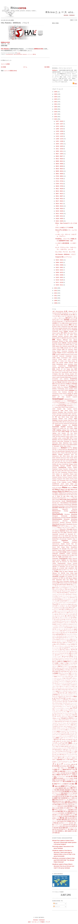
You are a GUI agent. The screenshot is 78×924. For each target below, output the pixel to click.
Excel (58, 380)
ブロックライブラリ (63, 719)
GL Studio (75, 395)
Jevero (56, 423)
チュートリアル (67, 656)
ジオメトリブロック (58, 646)
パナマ (74, 688)
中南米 (42, 922)
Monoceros (63, 457)
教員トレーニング (65, 778)
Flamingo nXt (64, 385)
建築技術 (61, 788)
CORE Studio (56, 357)
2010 (55, 298)
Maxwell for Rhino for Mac (63, 444)
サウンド (54, 641)
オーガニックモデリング (66, 609)
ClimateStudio (70, 352)
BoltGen (71, 341)
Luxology (64, 438)
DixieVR (58, 369)
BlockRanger (55, 341)
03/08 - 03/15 (59, 262)
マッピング (63, 728)
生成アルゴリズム (63, 804)
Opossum (62, 465)
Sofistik (64, 552)
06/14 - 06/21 (59, 191)
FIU (71, 383)
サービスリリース (61, 637)
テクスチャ (58, 664)
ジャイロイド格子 (58, 648)
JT (52, 425)
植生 (60, 801)
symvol (58, 560)
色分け (63, 801)
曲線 (61, 780)
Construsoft (61, 356)
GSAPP (63, 407)
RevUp (53, 487)
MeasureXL (65, 449)
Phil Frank (57, 472)
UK (57, 568)
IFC (56, 417)
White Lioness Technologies (62, 581)
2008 (55, 303)
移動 (72, 764)
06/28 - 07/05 (59, 186)
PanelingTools (62, 467)
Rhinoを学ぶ (63, 529)
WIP (58, 583)
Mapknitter (74, 441)
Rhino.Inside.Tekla (56, 501)
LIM (56, 436)
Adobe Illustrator (56, 324)
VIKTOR (63, 573)
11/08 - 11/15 (59, 138)
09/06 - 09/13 (59, 161)
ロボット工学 (65, 759)
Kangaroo (57, 425)
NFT (53, 462)
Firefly (68, 383)
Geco (59, 392)
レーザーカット (61, 754)
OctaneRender (65, 464)
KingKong (54, 428)
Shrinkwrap (55, 545)
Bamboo (54, 338)
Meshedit (67, 451)
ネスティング (69, 681)
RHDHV (60, 487)
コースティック (60, 629)
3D (74, 311)
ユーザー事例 (67, 743)
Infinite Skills (73, 417)
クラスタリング (59, 624)
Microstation (74, 452)
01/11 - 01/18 (59, 282)
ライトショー (72, 744)
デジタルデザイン (60, 670)
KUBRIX (71, 428)
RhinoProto (65, 520)
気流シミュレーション (60, 776)
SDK (63, 537)
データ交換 (55, 663)
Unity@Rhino (71, 568)
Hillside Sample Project (71, 410)
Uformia (54, 568)
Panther (75, 467)
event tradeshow (64, 378)
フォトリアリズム (57, 706)
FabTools (70, 382)
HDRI (61, 410)
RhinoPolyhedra (55, 520)
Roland (75, 530)
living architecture (62, 436)
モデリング (57, 739)
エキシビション (72, 604)
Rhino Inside (70, 496)
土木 (68, 819)
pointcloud (69, 475)
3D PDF (59, 313)
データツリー (61, 658)
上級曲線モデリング (72, 799)
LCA (68, 433)
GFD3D (69, 393)
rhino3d (63, 501)
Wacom (70, 578)
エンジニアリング (68, 607)
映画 (58, 766)
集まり (69, 798)
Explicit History (63, 380)
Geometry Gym (72, 392)
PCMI (65, 470)
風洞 (71, 826)
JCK (53, 423)
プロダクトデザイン (68, 718)
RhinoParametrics (57, 519)
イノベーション (61, 594)
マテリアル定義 (63, 729)
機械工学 (54, 774)
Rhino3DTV (54, 504)
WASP (53, 579)
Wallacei (75, 578)
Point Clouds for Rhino (59, 475)
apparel (54, 329)
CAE (73, 346)
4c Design (58, 321)
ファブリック (66, 703)
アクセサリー (65, 587)
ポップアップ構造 (69, 724)
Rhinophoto (66, 519)
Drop (53, 372)
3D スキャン (69, 313)
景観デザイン (58, 784)
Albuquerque (65, 326)
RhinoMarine (74, 516)
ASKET (71, 334)
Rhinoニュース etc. (60, 12)
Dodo (72, 369)
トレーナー (59, 678)
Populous (54, 478)
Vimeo (67, 573)
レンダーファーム (70, 756)
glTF (59, 396)
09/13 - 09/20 (59, 158)
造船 (58, 811)
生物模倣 (65, 806)
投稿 (55, 903)
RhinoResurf (74, 520)
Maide (69, 439)
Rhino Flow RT (66, 494)
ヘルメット (60, 723)
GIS (67, 395)
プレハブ (64, 715)
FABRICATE (64, 382)
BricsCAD (74, 343)
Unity (66, 568)
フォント (64, 706)
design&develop (62, 365)
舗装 (53, 829)
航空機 (64, 791)
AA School (69, 321)
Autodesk (54, 336)
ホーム (25, 67)
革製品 (73, 769)
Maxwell (54, 444)
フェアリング (68, 704)
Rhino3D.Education (71, 501)
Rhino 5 (25, 54)
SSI (70, 555)
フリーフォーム (58, 713)
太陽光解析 (70, 813)
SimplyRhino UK (56, 548)
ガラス (72, 621)
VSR (67, 578)
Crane (69, 359)
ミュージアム (57, 733)
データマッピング (69, 659)
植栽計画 (57, 801)
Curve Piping (67, 361)
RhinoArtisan (55, 506)
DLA (65, 369)
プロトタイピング (59, 721)
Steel (72, 555)
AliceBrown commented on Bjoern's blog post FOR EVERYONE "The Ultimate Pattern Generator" (63, 860)
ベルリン (65, 723)
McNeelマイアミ (66, 448)
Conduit (75, 354)
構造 (58, 790)
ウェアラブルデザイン (72, 602)
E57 (60, 372)
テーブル (70, 663)
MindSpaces (67, 454)
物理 (64, 827)
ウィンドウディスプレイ (61, 602)
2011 (55, 295)
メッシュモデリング (70, 736)
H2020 (53, 408)
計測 (70, 783)
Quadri (62, 483)
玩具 (64, 773)
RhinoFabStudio (57, 514)
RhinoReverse (55, 522)
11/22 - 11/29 (59, 133)
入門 (76, 821)
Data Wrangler (59, 362)
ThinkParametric (61, 563)
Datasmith (71, 362)
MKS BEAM (63, 456)
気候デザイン (69, 774)
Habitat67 (59, 408)
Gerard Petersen (63, 393)
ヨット (59, 744)
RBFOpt (61, 485)
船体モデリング (71, 808)
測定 (66, 811)
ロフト (70, 758)
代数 (74, 813)
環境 (61, 771)
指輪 (63, 796)
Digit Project (61, 367)
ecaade (70, 372)
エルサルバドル (58, 607)
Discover (75, 367)
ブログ (70, 715)
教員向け (72, 778)
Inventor (65, 420)
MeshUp (72, 451)
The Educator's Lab (64, 561)
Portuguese (59, 478)
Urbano (60, 569)
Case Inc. (71, 347)
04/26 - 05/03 (59, 208)
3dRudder (66, 314)
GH (72, 393)
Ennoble (65, 375)
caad (76, 344)
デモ (59, 673)
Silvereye (75, 545)
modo (75, 456)
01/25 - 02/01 (59, 277)
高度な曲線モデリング (67, 793)
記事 (69, 776)
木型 (76, 829)
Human (54, 413)
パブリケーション (67, 691)
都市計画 (64, 819)
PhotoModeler (64, 472)
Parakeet (60, 469)
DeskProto (54, 367)
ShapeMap (74, 540)
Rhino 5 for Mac (65, 489)
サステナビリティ (72, 641)
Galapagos (71, 390)
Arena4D (71, 331)
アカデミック (58, 587)
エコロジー (62, 606)
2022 (55, 101)
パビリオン (71, 689)
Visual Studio (68, 574)
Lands (59, 431)
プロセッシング (56, 718)
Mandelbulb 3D (68, 441)
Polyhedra (70, 477)
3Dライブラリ (60, 319)
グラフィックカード (68, 624)
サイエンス (74, 639)
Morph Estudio (70, 457)
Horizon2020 (70, 412)
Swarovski (75, 558)
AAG (76, 321)
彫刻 (73, 816)
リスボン (70, 749)
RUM (61, 532)
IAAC (60, 415)
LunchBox (54, 438)
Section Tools (74, 537)
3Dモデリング (70, 318)
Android (60, 328)
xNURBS (75, 582)
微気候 (61, 826)
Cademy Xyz (58, 346)
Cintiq (75, 351)
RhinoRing (62, 522)
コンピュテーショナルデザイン (64, 633)
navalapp (72, 459)
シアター (70, 642)
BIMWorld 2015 (5, 42)
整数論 (56, 804)
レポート (64, 756)
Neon (53, 460)
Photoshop (70, 472)
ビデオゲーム (59, 700)
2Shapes (70, 311)
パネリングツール (62, 689)
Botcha (60, 343)
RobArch (57, 530)
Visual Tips (74, 574)
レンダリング (59, 758)
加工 (59, 767)
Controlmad (68, 356)
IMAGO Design (65, 417)
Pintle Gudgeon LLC (57, 474)
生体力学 (70, 804)
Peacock (69, 470)
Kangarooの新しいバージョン (63, 257)
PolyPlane (75, 477)
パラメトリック (62, 693)
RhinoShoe (74, 522)
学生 (55, 771)
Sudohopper (55, 558)
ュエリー (55, 744)
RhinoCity (74, 509)
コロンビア (62, 631)
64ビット (63, 321)
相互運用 (70, 809)
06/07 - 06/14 (59, 193)
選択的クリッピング (63, 809)
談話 (65, 814)
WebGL (72, 579)
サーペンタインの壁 (67, 639)
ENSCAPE (70, 375)
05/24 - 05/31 (59, 198)
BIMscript (65, 339)
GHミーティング (61, 395)
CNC (54, 354)
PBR (62, 470)
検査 (65, 788)
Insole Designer (68, 418)
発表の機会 (73, 824)
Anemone (65, 328)
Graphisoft (74, 396)
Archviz (60, 331)
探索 (53, 814)
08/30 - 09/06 (59, 163)
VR (62, 578)
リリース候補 (74, 751)
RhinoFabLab (73, 512)
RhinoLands (64, 516)
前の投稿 (47, 67)
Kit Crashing (60, 428)
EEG (76, 373)
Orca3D (69, 465)
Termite (57, 561)
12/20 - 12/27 (59, 123)
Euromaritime (55, 378)
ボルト (62, 726)
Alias (69, 326)
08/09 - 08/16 (59, 171)
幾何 (71, 773)
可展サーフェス (64, 767)
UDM (76, 566)
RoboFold (62, 531)
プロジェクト (64, 716)
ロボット (74, 758)
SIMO (58, 547)
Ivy (73, 421)
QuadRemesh (55, 483)
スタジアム (74, 651)
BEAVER (64, 338)
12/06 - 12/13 (59, 128)
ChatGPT (59, 351)
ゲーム (75, 627)
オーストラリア (60, 611)
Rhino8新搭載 (67, 504)
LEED (68, 434)
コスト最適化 (74, 629)
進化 (69, 801)
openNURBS (55, 465)
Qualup (67, 483)
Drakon (72, 370)
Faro (76, 382)
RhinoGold (74, 514)
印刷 (55, 766)
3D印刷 (66, 320)
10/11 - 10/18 (59, 148)
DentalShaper (59, 364)
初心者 (75, 798)
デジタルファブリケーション (62, 671)
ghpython (54, 395)
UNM (76, 568)
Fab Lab (54, 382)
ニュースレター (73, 680)
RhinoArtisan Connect (64, 506)
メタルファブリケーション (67, 734)
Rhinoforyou (67, 514)
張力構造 (69, 816)
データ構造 (60, 663)
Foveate (54, 390)
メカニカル (71, 733)
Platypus (72, 474)
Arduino (66, 331)
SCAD (66, 535)
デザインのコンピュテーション (60, 668)
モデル (63, 739)
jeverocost (61, 423)
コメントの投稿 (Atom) (10, 70)
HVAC (69, 413)
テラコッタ (63, 673)
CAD (53, 346)
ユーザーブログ (66, 741)
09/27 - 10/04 (59, 153)
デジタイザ (71, 668)
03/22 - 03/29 (59, 221)
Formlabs (71, 388)
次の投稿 (3, 67)
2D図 (66, 311)
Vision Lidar (62, 574)
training (62, 565)
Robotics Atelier (69, 530)
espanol (54, 377)
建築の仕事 (58, 786)
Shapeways (66, 542)
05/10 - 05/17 (59, 203)
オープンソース (73, 611)
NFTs (56, 462)
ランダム (59, 748)
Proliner (71, 480)
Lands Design (65, 431)
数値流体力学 (71, 802)
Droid (76, 370)
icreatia (72, 415)
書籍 (53, 799)
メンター (61, 737)
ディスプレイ (55, 658)
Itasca (71, 421)
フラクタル (65, 710)
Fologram (66, 387)
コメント (56, 906)
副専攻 (74, 826)
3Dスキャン (71, 316)
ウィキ (53, 602)
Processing (62, 480)
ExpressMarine (71, 380)
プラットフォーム (59, 711)
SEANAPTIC (68, 537)
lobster (67, 436)
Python (74, 482)
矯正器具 (58, 780)
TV (58, 566)
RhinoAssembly (73, 506)
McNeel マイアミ (72, 446)
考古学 (56, 791)
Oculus (75, 464)
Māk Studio (74, 439)
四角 (61, 796)
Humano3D (59, 413)
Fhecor (64, 383)
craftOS (65, 359)
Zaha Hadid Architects (61, 584)
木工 (53, 831)
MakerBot (54, 441)
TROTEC (54, 566)
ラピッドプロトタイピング (63, 746)
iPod (76, 420)
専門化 (65, 808)
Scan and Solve (73, 535)
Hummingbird (65, 413)
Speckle (54, 555)
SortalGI (68, 553)
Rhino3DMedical (64, 502)
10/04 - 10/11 (59, 151)
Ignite (59, 417)
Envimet (75, 375)
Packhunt (74, 465)
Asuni (75, 334)
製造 (71, 806)
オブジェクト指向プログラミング (68, 612)
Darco (53, 362)
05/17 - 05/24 (59, 201)
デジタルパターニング (71, 669)
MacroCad (60, 439)
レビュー (59, 756)
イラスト (74, 594)
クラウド (73, 622)
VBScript (54, 573)
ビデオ (54, 700)
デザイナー (54, 666)
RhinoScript (68, 522)
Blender (75, 339)
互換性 (67, 788)
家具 (69, 768)
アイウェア (69, 586)
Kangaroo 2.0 (66, 425)
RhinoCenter (68, 507)
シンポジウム (61, 649)
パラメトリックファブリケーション (68, 694)
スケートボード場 (67, 651)
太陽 (65, 813)
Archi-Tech (69, 329)
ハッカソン (67, 686)
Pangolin (70, 467)
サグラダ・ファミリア (61, 641)
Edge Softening (65, 373)
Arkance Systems (56, 333)
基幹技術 (68, 773)
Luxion (59, 438)
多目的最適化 (61, 813)
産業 (59, 796)
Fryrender (58, 390)
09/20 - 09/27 (59, 156)
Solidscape (55, 553)
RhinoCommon (56, 511)
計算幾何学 (65, 783)
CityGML (54, 352)
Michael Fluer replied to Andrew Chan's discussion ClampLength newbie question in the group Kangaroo (64, 842)
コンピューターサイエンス (62, 632)
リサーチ (65, 749)
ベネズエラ (54, 723)
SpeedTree (59, 555)
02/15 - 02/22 (59, 270)
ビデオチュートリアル (69, 700)
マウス (75, 726)
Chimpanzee (64, 351)
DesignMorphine (72, 366)
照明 (60, 799)
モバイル (73, 739)
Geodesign (64, 392)
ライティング (65, 745)
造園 (56, 811)
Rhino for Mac (61, 496)
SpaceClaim (74, 553)
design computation (68, 364)
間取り (58, 773)
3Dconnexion (57, 314)
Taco (68, 560)
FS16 (62, 390)
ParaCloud (55, 469)
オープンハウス (56, 612)
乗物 (53, 801)
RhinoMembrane (56, 517)
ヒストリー (74, 698)
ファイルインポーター (62, 701)
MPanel (62, 459)
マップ (67, 728)
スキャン (67, 649)
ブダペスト (69, 706)
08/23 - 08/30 (59, 166)
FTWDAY (66, 390)
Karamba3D (55, 426)
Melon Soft (74, 449)
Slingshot (60, 550)
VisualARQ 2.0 (63, 576)
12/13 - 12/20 (59, 126)
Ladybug (58, 430)
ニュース (67, 680)
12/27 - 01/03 (59, 121)
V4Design (70, 571)
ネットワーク (61, 683)
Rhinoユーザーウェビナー (64, 527)
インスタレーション (57, 596)
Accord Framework (73, 323)
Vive (76, 576)
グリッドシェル (63, 626)
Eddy (60, 373)
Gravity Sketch (58, 407)
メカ (67, 733)
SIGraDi (66, 545)
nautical (67, 459)
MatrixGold (65, 443)
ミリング (63, 733)
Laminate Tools (73, 430)
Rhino (64, 487)
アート (56, 586)
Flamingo (74, 383)
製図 (69, 806)
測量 (69, 811)
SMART (64, 550)
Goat (63, 396)
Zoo (72, 584)
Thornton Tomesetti (72, 563)
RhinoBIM (55, 507)
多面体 (72, 811)
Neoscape (58, 460)
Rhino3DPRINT (73, 502)
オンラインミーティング (63, 617)
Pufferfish (64, 482)
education (72, 373)
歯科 (68, 796)
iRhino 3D (61, 421)
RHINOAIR (74, 504)
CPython (60, 359)
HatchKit (75, 408)
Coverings (75, 357)
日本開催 (68, 821)
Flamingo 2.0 (55, 385)
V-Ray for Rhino (63, 571)
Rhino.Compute (55, 499)
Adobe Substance (64, 324)
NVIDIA (54, 464)
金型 (70, 780)
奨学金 (57, 799)
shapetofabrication (56, 542)
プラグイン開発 (59, 710)
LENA (71, 434)
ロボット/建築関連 (57, 759)
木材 (56, 831)
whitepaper (72, 581)
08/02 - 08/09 (59, 173)
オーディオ (66, 611)
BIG (76, 338)
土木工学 (72, 819)
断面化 (62, 814)
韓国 (62, 773)
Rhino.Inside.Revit (72, 499)
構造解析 (62, 790)
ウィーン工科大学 (73, 600)
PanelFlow (54, 467)
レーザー (69, 753)
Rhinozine (75, 524)
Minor (72, 454)
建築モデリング (66, 786)
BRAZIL (64, 343)
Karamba (74, 425)
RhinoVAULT (63, 524)
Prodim (67, 480)
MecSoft (70, 449)
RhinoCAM (61, 507)
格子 (71, 769)
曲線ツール (65, 780)
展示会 (34, 54)
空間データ (73, 780)
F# (76, 380)
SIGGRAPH (61, 545)
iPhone (72, 420)
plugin (75, 474)
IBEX (69, 415)
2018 (55, 111)
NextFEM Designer (72, 460)
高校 (72, 791)
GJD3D (70, 395)
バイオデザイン (58, 684)
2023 (55, 99)
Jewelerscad (66, 423)
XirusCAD (70, 582)
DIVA (53, 369)
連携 (56, 832)
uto (62, 569)
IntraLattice (60, 420)
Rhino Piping (60, 497)
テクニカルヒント (66, 664)
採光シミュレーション (71, 794)
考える (53, 791)
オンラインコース (59, 616)
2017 (55, 114)
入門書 (54, 822)
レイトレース (64, 752)
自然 (70, 796)
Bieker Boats (72, 338)
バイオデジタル (66, 684)
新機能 (66, 801)
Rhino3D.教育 (56, 502)
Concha (71, 354)
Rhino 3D (70, 487)
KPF (68, 428)
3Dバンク (57, 318)
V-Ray (56, 571)
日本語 (73, 821)
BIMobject (59, 339)
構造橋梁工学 (68, 790)
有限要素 (60, 831)
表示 (64, 826)
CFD (63, 349)
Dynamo (57, 372)
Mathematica (55, 443)
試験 (66, 796)
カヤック (69, 621)
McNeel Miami (63, 446)
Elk (58, 375)
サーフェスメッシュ (71, 637)
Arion (76, 331)
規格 (67, 776)
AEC (70, 325)
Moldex (54, 457)
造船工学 (62, 811)
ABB (63, 323)
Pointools (54, 477)
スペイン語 (67, 653)
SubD (59, 556)
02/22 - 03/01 (59, 267)
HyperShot (74, 413)
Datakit (66, 362)
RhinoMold (63, 517)
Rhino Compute (59, 494)
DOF (75, 369)
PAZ (53, 470)
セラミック (62, 654)
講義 (67, 791)
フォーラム (74, 704)
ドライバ (59, 676)
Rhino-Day (74, 497)
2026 (55, 91)
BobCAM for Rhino (63, 341)
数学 (66, 803)
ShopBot (63, 543)
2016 (55, 116)
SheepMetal (74, 542)
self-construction (63, 539)
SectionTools (55, 539)
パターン (61, 686)
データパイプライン (69, 658)
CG (66, 349)
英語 (60, 766)
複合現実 (56, 827)
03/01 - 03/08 (59, 265)
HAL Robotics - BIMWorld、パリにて (15, 23)
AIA (55, 326)
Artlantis (61, 334)
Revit (75, 485)
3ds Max (71, 314)
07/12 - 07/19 (59, 181)
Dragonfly (68, 370)
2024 (55, 96)
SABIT (65, 532)
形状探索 (68, 781)
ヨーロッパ (35, 922)
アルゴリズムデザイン (63, 592)
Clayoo (59, 352)
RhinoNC (68, 517)
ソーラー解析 (69, 654)
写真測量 (62, 798)
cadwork (69, 346)
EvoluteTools (73, 378)
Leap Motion (73, 433)
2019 (55, 109)
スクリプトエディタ (58, 651)
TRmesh (70, 565)
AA (66, 321)
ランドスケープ (64, 748)
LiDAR (53, 436)
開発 (56, 769)
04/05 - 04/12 (59, 216)
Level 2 (75, 434)
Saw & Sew (61, 535)
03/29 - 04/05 (59, 218)
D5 (76, 361)
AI (52, 326)
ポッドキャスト (61, 724)
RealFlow (66, 485)
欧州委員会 (64, 766)
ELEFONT (54, 375)
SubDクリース (73, 556)
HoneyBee (60, 412)
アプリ (73, 591)
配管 (67, 824)
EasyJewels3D (65, 372)
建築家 (56, 788)
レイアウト (58, 752)
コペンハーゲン (55, 630)
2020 (55, 106)
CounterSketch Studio (66, 357)
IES (53, 417)
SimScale (64, 548)
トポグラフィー (63, 674)
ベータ (67, 721)
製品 (74, 806)
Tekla (53, 561)
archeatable (64, 329)
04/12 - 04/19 (59, 213)
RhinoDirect (74, 510)
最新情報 (58, 794)
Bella (68, 338)
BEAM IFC (58, 338)
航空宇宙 (60, 791)
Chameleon (70, 349)
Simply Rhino (65, 547)
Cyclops (73, 361)
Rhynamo (75, 529)
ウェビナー (56, 604)
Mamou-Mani (60, 441)
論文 (59, 832)
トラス (63, 676)
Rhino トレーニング (67, 497)
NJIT (59, 462)
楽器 (59, 771)
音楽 (68, 766)
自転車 (73, 796)
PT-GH (59, 482)
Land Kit (54, 431)
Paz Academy (58, 470)
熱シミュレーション (57, 824)
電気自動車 (69, 818)
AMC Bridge (74, 326)
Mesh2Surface (61, 451)
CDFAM (54, 349)
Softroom (69, 552)
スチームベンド (55, 653)
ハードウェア (68, 683)
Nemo (75, 459)
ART (62, 333)
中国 (63, 816)
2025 (55, 94)
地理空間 (60, 816)
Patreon (75, 469)
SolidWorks (62, 553)
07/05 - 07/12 (59, 183)
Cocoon (58, 354)
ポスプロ (54, 724)
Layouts (64, 433)
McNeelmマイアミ (56, 448)
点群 (66, 818)
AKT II (59, 326)
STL (57, 556)
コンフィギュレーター (72, 636)
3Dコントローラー (62, 316)
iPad (69, 420)
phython (75, 472)
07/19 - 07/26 (59, 178)
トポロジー (71, 674)
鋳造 (66, 816)
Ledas (64, 434)
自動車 (56, 798)
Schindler (60, 537)
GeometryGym (55, 393)
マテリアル (73, 728)
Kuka (75, 428)
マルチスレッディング (66, 731)
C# (71, 344)
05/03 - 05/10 (59, 206)
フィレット (72, 703)
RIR (53, 530)
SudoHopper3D (63, 558)
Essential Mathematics (65, 377)
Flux (62, 387)
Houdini (75, 412)
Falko (73, 382)
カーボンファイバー (66, 619)
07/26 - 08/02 (59, 176)
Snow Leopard (55, 552)
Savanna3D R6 (63, 534)
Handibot (69, 408)
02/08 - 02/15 (59, 272)
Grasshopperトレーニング (65, 402)
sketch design (73, 548)
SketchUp (54, 550)
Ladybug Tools (65, 430)
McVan (60, 449)
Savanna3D (55, 534)
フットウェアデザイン (60, 708)
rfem (57, 487)
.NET (53, 311)
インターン (70, 596)
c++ (73, 344)
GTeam (67, 407)
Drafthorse (60, 370)
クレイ (62, 627)
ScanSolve (55, 537)
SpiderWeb (64, 555)
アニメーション (66, 591)
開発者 (64, 769)
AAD (73, 321)
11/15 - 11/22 (59, 136)
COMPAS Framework (65, 354)
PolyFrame (64, 477)
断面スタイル (57, 814)
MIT (76, 454)
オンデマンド (60, 614)
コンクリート (69, 630)
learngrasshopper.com (57, 434)
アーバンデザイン (63, 586)
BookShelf (54, 343)
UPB (57, 569)
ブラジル (70, 710)
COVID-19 (54, 359)
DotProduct (54, 370)
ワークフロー (67, 764)
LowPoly (71, 436)
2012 (55, 293)
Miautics (63, 452)
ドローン (74, 678)
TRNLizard (74, 565)
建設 (73, 784)
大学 (76, 813)
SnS (60, 552)
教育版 (58, 778)
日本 (65, 821)
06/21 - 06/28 (59, 188)
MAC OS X (70, 438)
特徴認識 (62, 821)
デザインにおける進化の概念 (70, 666)
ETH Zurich (74, 377)
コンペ (54, 637)
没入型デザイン (63, 829)
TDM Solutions (73, 560)
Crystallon (54, 361)
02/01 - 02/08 (59, 275)
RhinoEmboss (55, 512)
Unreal (54, 569)
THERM (54, 563)
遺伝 (75, 764)
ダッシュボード (58, 656)
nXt (57, 464)
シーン (74, 642)
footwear (54, 388)
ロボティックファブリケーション (62, 762)
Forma (66, 388)
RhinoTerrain (55, 524)
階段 (68, 769)
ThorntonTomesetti (56, 565)
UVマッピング (67, 569)
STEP (53, 556)
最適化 (62, 794)
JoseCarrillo (72, 423)
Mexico (59, 452)
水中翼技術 (62, 802)
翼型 (66, 831)
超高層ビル (54, 818)
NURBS (75, 462)
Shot (76, 543)
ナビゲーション (61, 680)
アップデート (60, 589)
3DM (62, 314)
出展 (73, 798)
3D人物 (54, 321)
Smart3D (68, 550)
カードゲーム (57, 619)
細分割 (53, 796)
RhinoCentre (74, 507)
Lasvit (59, 433)
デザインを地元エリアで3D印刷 (64, 227)
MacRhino (54, 439)
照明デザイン (64, 799)
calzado (58, 347)
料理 (73, 831)
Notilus (64, 462)
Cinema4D (70, 351)
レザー (73, 754)
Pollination (59, 477)
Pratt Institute (66, 478)
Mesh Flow (54, 451)
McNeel (54, 70)
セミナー (57, 655)
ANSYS (69, 328)
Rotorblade (54, 532)
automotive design (68, 336)
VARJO (75, 571)
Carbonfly (66, 347)
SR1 (68, 555)
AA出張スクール (57, 323)
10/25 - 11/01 (59, 143)
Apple (57, 329)
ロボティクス (73, 759)
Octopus (71, 464)
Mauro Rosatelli (73, 443)
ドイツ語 (68, 673)
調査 (76, 816)
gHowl (75, 393)
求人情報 (74, 776)
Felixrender (57, 383)
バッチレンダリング (59, 688)
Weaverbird (59, 579)
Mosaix (75, 457)
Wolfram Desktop (64, 582)
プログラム (59, 716)
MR (65, 459)
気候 (65, 774)
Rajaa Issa (73, 483)
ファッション (59, 703)
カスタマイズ (58, 621)
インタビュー (64, 597)
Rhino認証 (69, 529)
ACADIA (66, 323)
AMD (53, 328)
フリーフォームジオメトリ (68, 713)
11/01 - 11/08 (59, 141)
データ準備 (65, 663)
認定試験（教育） (73, 822)
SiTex (68, 548)
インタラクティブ (72, 597)
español (58, 377)
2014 (55, 288)
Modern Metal (70, 456)
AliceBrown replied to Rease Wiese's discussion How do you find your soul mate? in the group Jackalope (63, 866)
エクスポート (55, 606)
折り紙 (56, 808)
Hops (65, 412)
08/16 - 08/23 (59, 168)
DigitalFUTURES (68, 367)
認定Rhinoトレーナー (64, 822)
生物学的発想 (60, 806)
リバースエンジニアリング (63, 751)
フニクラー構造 (68, 708)
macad (75, 438)
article (57, 334)
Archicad (74, 329)
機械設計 (59, 774)
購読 (75, 83)
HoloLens (54, 412)
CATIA (75, 347)
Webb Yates (66, 579)
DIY (62, 369)
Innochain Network (57, 418)
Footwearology (61, 388)
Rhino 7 (57, 493)
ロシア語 (66, 758)
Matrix (60, 443)
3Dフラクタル (62, 318)
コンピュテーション (62, 636)
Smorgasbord (74, 550)
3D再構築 (75, 319)
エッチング (69, 606)
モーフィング (67, 737)
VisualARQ (55, 576)
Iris (65, 421)
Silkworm (70, 545)
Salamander (70, 532)
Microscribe (68, 452)
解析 (73, 768)
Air (57, 326)
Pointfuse (75, 475)
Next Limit (65, 460)
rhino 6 (67, 491)
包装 (56, 829)
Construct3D (55, 356)
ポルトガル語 (67, 726)
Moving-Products (56, 459)
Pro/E (58, 480)
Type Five (68, 566)
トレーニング (67, 678)
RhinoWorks (69, 524)
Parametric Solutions (68, 469)
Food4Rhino (9, 54)
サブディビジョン (57, 642)
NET (62, 460)
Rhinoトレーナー (69, 526)
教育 (55, 778)
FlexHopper (71, 385)
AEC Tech (74, 324)
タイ (73, 654)
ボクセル (75, 723)
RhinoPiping (74, 519)
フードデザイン (61, 704)
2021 (55, 104)
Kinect (75, 426)
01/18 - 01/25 (59, 280)
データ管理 (57, 661)
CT (58, 361)
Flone (76, 385)
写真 (59, 798)
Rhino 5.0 (61, 491)
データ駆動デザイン (66, 661)
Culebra (62, 361)
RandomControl (55, 485)
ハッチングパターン (68, 688)
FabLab (59, 382)
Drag (64, 370)
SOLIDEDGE (74, 552)
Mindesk (60, 454)
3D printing (64, 313)
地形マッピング (70, 814)
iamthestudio (65, 415)
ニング (64, 681)
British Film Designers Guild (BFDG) (61, 344)
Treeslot (66, 565)
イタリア (54, 594)
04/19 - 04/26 (59, 211)
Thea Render (73, 561)
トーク (72, 673)
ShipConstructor (55, 543)
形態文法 (74, 781)
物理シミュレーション (71, 827)
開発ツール (59, 769)
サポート (65, 642)
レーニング (68, 754)
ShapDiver (69, 539)
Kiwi (65, 428)
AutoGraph (60, 336)
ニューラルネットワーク (57, 681)
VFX (59, 573)
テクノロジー (74, 664)
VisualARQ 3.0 (71, 576)
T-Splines (63, 560)
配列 (70, 824)
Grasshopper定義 (61, 405)
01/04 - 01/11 (59, 285)
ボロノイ (72, 726)
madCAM (65, 439)
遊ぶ (63, 831)
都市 (73, 818)
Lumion (75, 436)
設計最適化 (61, 808)
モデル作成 (68, 739)
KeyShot (63, 426)
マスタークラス (56, 728)
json (76, 423)
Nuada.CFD (69, 462)
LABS (53, 430)
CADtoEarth (64, 346)
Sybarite (54, 560)
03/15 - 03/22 (59, 260)
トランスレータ (69, 676)
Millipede (54, 454)
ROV (59, 532)
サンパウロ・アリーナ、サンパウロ (65, 252)
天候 (58, 818)
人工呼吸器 (73, 801)
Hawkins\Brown (55, 410)
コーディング (67, 629)
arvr (68, 334)
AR (60, 329)
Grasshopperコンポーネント (61, 400)
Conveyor (75, 356)
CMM (76, 352)
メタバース (57, 734)
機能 (62, 774)
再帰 (74, 793)
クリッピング (71, 626)
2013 (55, 290)
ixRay (76, 421)
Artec (69, 333)
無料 (72, 829)
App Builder (74, 328)
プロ (67, 715)
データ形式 (74, 661)
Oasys (60, 464)
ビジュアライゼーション (62, 698)
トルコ (55, 678)
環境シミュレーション (68, 771)
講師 (70, 791)
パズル (57, 686)
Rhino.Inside (63, 499)
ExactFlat (54, 380)
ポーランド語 (70, 723)
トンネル (54, 680)
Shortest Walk (70, 543)
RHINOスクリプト (58, 526)
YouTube (54, 584)
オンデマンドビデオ (68, 614)
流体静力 (70, 831)
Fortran (75, 388)
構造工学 (74, 790)
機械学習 (74, 773)
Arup (65, 334)
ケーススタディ (68, 627)
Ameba (56, 328)
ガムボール (64, 621)
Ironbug (68, 421)
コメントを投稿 (5, 64)
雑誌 (56, 796)
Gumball (71, 407)
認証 (57, 822)
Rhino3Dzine (61, 504)
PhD (53, 472)
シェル (68, 644)
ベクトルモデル (73, 721)
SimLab (54, 547)
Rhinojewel (55, 516)
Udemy (72, 566)
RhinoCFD (65, 509)
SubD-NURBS (65, 556)
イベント (30, 54)
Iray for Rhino (55, 421)
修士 (66, 798)
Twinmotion (62, 566)
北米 (29, 922)
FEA (53, 383)
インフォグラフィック (68, 599)
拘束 (55, 790)
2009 (55, 300)
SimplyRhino (74, 547)
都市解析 (59, 819)
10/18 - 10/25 (59, 146)
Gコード (75, 407)
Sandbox (75, 532)
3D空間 (71, 319)
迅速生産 (58, 802)
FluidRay (59, 387)
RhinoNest (74, 517)
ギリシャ (68, 622)
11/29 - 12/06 (59, 131)
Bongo (75, 341)
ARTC (65, 333)
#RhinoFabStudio (59, 311)
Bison (70, 339)
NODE (61, 462)
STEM (75, 555)
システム (66, 646)
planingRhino (66, 474)
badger (75, 336)
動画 (58, 821)
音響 (71, 766)
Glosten (54, 396)
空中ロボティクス (58, 781)
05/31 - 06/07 (59, 196)
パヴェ (53, 686)
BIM (53, 339)
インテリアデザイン (57, 599)
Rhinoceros (55, 509)
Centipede (59, 349)
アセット (71, 587)
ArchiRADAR (55, 331)
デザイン (61, 666)
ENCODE (61, 375)
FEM (61, 383)
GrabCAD (68, 396)
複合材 (60, 827)
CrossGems (74, 359)
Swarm (70, 558)
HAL (64, 408)
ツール (75, 656)
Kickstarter (69, 426)
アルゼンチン (73, 592)
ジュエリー (66, 648)
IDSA (76, 415)
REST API (71, 485)
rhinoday (66, 510)
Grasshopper (18, 54)
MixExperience (55, 456)
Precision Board (73, 478)
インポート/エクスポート (62, 601)
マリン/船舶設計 (57, 731)
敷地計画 (67, 826)
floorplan (54, 387)
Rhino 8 (61, 493)
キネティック (62, 622)
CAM (61, 348)
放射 (58, 829)
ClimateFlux (64, 352)
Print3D (54, 480)
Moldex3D (58, 457)
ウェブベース (64, 604)
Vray (64, 578)
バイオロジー (73, 684)
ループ (54, 752)
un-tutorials (61, 568)
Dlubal (68, 369)
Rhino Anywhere (67, 493)
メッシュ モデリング (59, 736)
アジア (48, 922)
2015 (55, 119)
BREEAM (69, 343)
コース (54, 629)
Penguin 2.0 (74, 470)
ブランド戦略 (66, 711)
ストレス (61, 653)
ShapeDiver (64, 540)
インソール (65, 596)
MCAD (71, 444)
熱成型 (64, 824)
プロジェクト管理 (72, 716)
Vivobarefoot (55, 578)
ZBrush (68, 584)
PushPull (69, 482)
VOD (59, 578)
